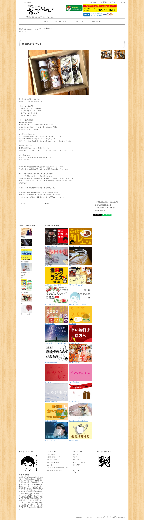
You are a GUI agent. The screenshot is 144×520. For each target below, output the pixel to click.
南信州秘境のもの (56, 353)
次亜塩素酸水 (26, 256)
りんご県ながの (56, 295)
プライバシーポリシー (79, 462)
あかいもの (56, 373)
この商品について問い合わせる (105, 208)
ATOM (78, 465)
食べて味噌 (80, 315)
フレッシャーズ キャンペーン (80, 412)
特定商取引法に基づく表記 (55, 470)
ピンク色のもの (80, 373)
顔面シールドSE (56, 431)
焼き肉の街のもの (56, 237)
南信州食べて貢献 (56, 412)
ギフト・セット (29, 28)
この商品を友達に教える (103, 205)
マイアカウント (93, 2)
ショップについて (80, 21)
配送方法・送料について (54, 459)
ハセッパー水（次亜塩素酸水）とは (57, 468)
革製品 (26, 243)
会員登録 (104, 2)
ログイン (112, 2)
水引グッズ (56, 256)
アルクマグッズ (26, 268)
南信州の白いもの (56, 392)
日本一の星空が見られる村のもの (56, 334)
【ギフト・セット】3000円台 (44, 28)
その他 (23, 275)
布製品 (26, 233)
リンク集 (49, 465)
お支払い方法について (53, 457)
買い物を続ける (100, 210)
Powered (111, 517)
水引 (22, 278)
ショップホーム (51, 451)
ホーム (45, 21)
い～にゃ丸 (26, 286)
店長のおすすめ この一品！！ (80, 295)
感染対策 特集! (80, 431)
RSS (74, 465)
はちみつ (80, 256)
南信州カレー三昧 (80, 237)
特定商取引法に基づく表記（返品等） (107, 202)
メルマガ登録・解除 (53, 462)
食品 (26, 299)
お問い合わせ (96, 21)
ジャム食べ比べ (56, 315)
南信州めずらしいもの (31, 29)
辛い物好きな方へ (80, 334)
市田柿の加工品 (80, 353)
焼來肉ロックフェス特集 (56, 276)
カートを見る (77, 459)
